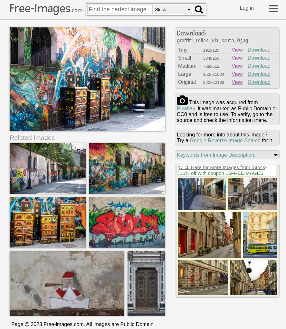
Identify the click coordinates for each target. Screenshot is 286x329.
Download (259, 50)
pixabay (186, 108)
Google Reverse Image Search (225, 140)
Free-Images (46, 8)
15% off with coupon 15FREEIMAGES (221, 173)
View (237, 50)
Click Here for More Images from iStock (222, 167)
